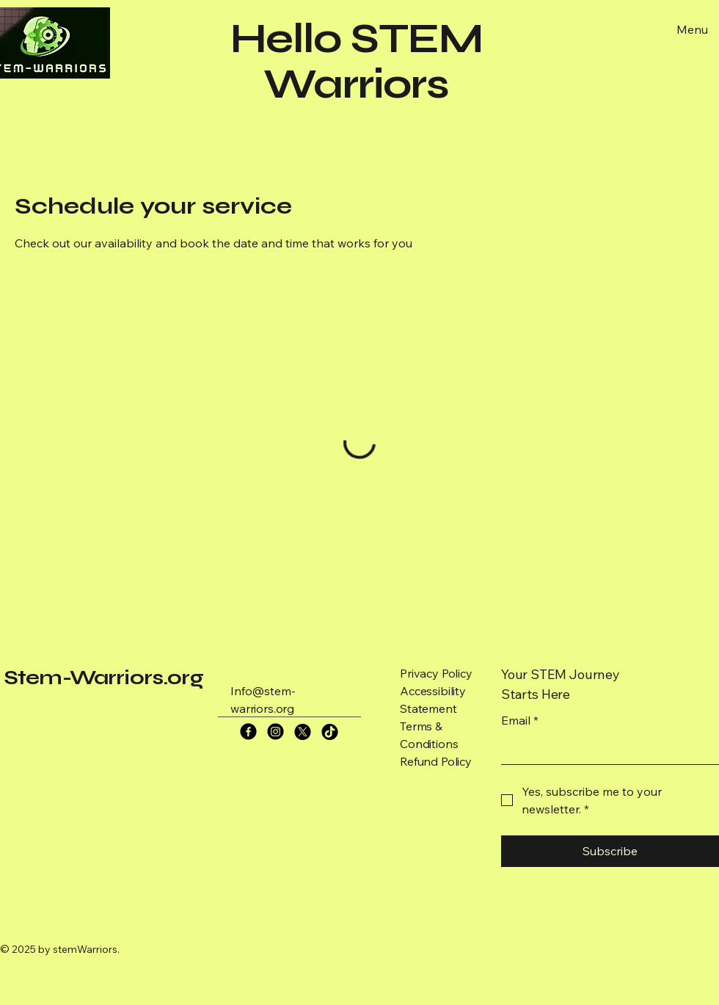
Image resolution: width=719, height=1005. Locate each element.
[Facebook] (248, 731)
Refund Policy (436, 761)
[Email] (605, 749)
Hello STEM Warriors (356, 61)
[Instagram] (275, 731)
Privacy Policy (436, 673)
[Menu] (689, 29)
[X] (303, 731)
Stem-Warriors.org (103, 677)
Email (520, 720)
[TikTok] (330, 731)
